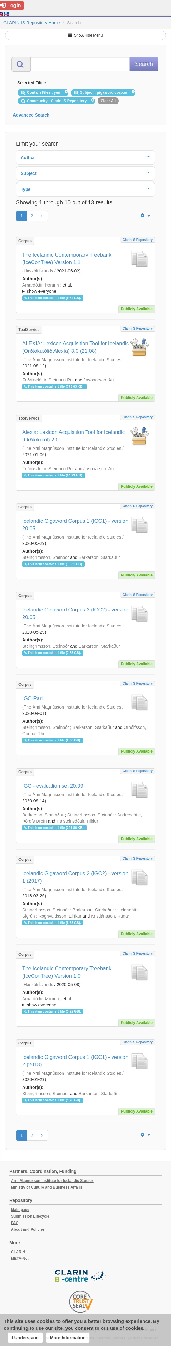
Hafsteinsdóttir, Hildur (77, 821)
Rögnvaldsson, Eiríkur (59, 916)
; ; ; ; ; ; (85, 288)
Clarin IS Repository (138, 240)
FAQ (15, 1223)
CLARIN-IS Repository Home (31, 22)
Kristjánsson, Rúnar (110, 916)
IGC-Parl (32, 698)
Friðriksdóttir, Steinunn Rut (48, 379)
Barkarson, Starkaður (99, 557)
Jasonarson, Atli (98, 379)
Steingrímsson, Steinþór (45, 557)
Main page (20, 1210)
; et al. (85, 288)
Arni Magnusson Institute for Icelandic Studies (52, 1181)
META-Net (19, 1258)
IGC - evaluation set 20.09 (52, 786)
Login (10, 5)
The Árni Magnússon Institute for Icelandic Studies (72, 359)
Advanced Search (31, 114)
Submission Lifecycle (30, 1216)
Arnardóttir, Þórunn (40, 284)
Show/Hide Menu (85, 35)
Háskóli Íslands (38, 270)
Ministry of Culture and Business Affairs (46, 1187)
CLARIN (18, 1252)
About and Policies (28, 1229)
